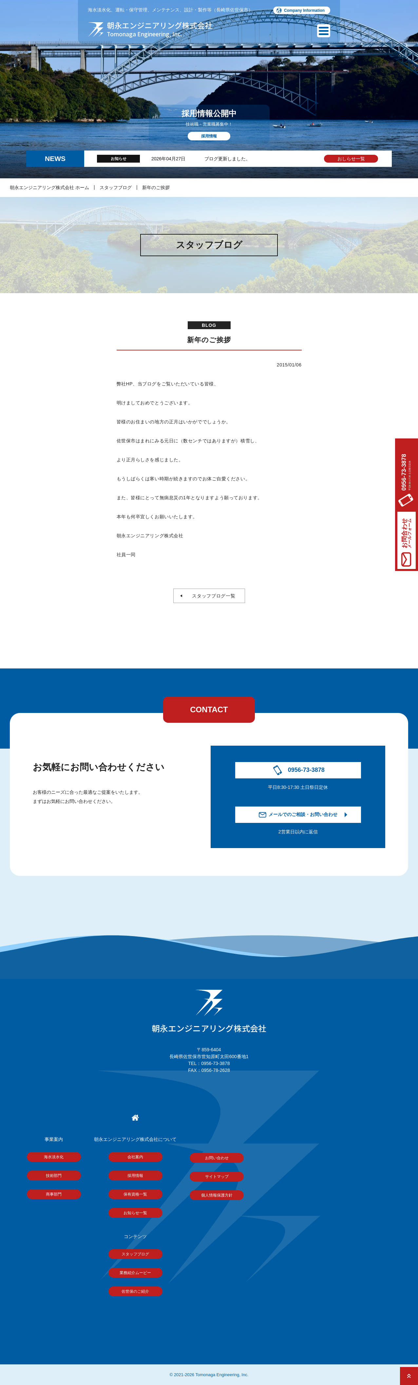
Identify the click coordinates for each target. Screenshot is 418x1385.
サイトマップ (217, 1176)
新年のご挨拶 (156, 187)
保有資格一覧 (135, 1194)
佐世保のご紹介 (135, 1291)
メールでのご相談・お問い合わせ (303, 814)
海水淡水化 (54, 1157)
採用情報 (135, 1175)
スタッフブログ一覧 (211, 595)
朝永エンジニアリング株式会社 (209, 1012)
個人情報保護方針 (217, 1195)
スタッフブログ (116, 187)
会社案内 (135, 1157)
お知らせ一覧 (135, 1213)
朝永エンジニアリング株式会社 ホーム (49, 187)
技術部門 (54, 1175)
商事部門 (54, 1194)
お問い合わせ (217, 1158)
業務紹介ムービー (135, 1272)
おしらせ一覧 (351, 158)
